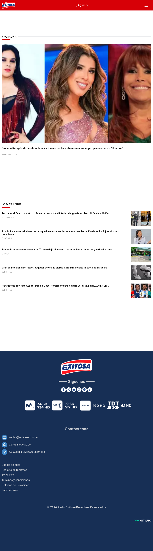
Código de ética (11, 464)
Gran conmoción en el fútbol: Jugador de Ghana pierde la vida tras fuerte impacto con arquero (54, 267)
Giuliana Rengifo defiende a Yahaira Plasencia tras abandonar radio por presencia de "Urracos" (62, 148)
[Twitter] (68, 389)
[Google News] (84, 389)
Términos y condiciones (16, 480)
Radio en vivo (10, 490)
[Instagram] (79, 389)
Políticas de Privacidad (15, 485)
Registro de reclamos (14, 470)
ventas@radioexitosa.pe (23, 437)
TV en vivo (8, 475)
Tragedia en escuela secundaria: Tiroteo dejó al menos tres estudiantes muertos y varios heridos (57, 249)
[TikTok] (89, 389)
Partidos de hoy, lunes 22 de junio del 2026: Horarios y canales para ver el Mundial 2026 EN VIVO (55, 285)
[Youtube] (74, 389)
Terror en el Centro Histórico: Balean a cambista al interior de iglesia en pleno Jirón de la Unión (55, 213)
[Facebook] (63, 389)
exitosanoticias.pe (20, 444)
